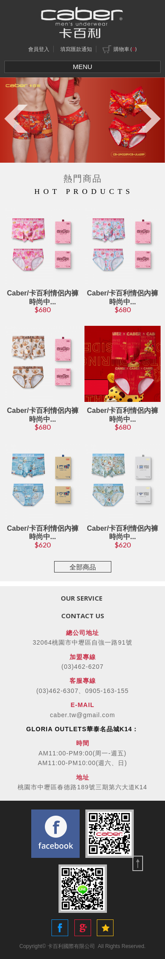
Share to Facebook (59, 927)
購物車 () (120, 49)
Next (149, 119)
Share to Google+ (82, 927)
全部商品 (83, 567)
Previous (16, 119)
